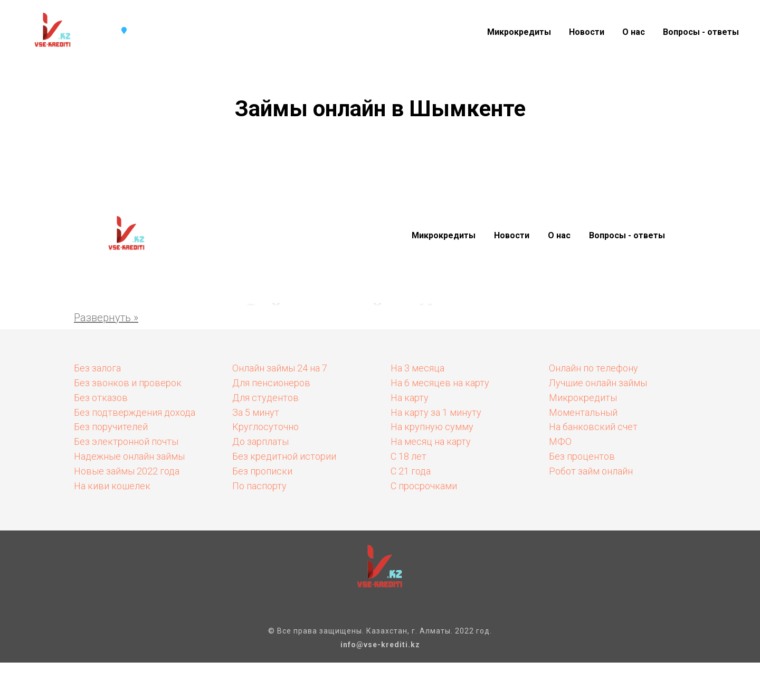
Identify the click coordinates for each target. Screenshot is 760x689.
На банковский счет (593, 426)
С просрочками (424, 485)
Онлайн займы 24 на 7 (279, 368)
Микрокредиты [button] (444, 235)
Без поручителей (111, 426)
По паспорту (259, 485)
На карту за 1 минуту (436, 412)
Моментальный (583, 412)
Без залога (97, 368)
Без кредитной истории (284, 456)
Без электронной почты (126, 441)
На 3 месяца (417, 368)
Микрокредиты (519, 32)
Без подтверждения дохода (134, 412)
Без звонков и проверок (128, 382)
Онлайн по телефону (593, 368)
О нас (633, 32)
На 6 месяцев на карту (440, 382)
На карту (410, 397)
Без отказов (101, 397)
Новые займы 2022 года (126, 471)
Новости (586, 32)
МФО (560, 441)
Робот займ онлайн (591, 471)
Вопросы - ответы (701, 32)
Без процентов (582, 456)
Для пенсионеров (271, 382)
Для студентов (265, 397)
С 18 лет (408, 456)
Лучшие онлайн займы (598, 382)
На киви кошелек (112, 485)
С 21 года (411, 471)
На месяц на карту (431, 441)
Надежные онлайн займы (129, 456)
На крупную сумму (432, 426)
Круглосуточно (265, 426)
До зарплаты (260, 441)
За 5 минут (255, 412)
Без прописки (262, 471)
